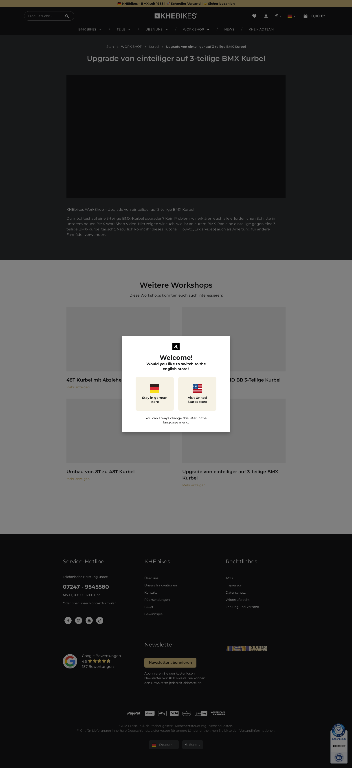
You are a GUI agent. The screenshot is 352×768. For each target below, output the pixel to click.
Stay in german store (154, 394)
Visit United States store (197, 394)
